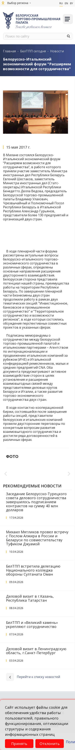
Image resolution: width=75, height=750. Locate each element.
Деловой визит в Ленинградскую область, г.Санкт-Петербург (36, 667)
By (71, 3)
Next (69, 482)
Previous (5, 482)
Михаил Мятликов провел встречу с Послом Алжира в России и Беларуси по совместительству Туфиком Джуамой (37, 555)
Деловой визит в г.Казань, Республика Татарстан (30, 615)
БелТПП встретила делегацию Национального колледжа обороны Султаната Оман (33, 587)
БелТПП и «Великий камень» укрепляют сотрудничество (32, 641)
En (66, 3)
